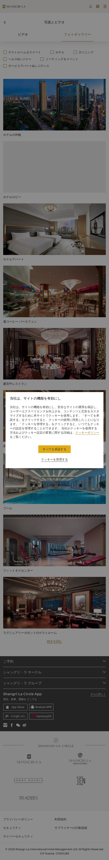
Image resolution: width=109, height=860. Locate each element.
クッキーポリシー (87, 432)
